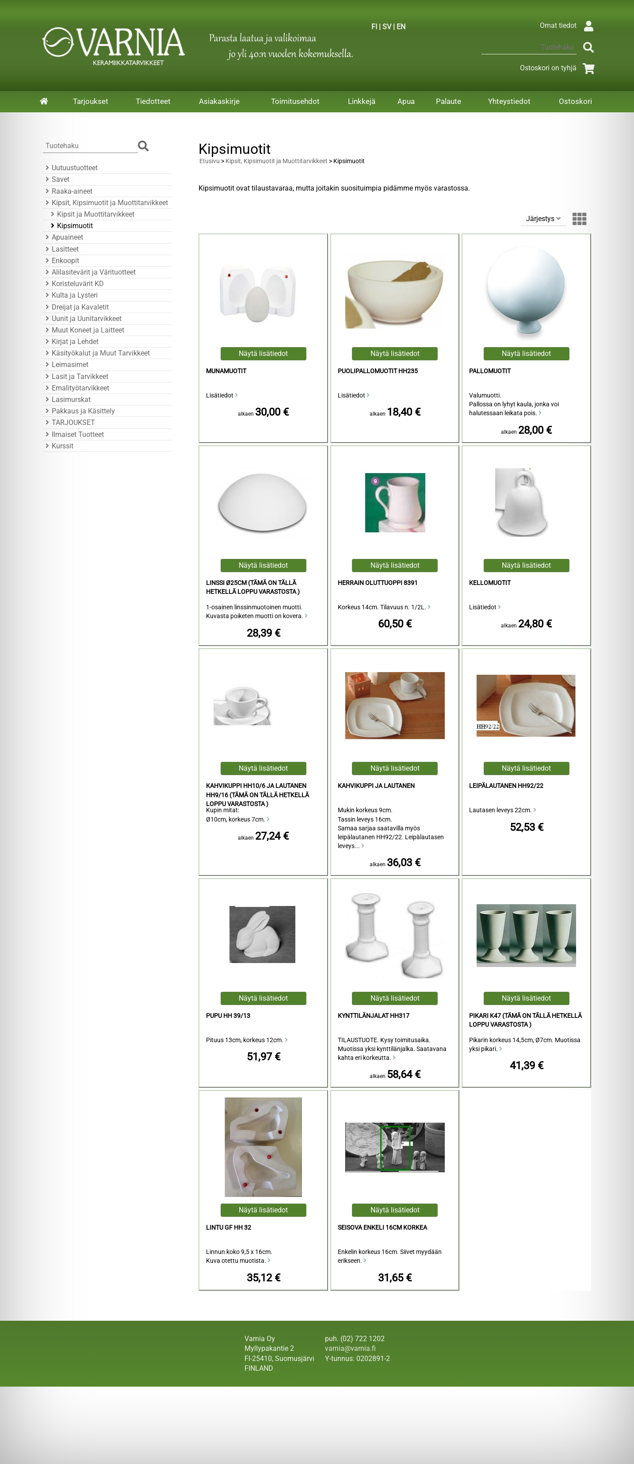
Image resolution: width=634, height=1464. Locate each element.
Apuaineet (63, 237)
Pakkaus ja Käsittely (79, 411)
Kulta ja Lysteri (70, 295)
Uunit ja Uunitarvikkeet (82, 318)
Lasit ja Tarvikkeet (75, 376)
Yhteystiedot (509, 101)
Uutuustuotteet (70, 168)
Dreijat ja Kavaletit (76, 307)
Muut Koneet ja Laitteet (83, 330)
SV (386, 27)
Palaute (448, 101)
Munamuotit (226, 371)
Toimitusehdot (295, 101)
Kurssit (58, 446)
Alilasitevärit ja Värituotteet (89, 272)
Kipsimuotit (70, 226)
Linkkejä (361, 101)
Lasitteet (61, 249)
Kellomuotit (490, 583)
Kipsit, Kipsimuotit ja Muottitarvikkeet (105, 203)
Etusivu (209, 161)
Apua (406, 101)
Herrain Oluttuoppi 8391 (378, 583)
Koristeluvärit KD (73, 283)
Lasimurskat (67, 399)
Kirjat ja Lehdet (71, 341)
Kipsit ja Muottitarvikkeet (91, 214)
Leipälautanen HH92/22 (506, 786)
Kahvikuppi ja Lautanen (376, 786)
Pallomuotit (490, 371)
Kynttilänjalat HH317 (373, 1016)
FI (374, 27)
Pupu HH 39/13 (228, 1016)
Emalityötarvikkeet (76, 388)
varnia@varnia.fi (350, 1348)
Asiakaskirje (219, 101)
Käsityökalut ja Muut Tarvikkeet (96, 353)
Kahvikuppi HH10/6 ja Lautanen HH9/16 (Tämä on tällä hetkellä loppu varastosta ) (257, 794)
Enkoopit (61, 260)
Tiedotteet (153, 101)
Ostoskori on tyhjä (559, 68)
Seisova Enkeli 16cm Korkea (382, 1227)
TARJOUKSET (69, 422)
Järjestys (543, 218)
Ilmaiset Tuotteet (73, 434)
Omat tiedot (569, 25)
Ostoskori (575, 101)
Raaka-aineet (67, 191)
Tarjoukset (90, 101)
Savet (56, 179)
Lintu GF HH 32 (228, 1227)
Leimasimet (65, 364)
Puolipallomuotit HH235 (378, 371)
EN (401, 27)
